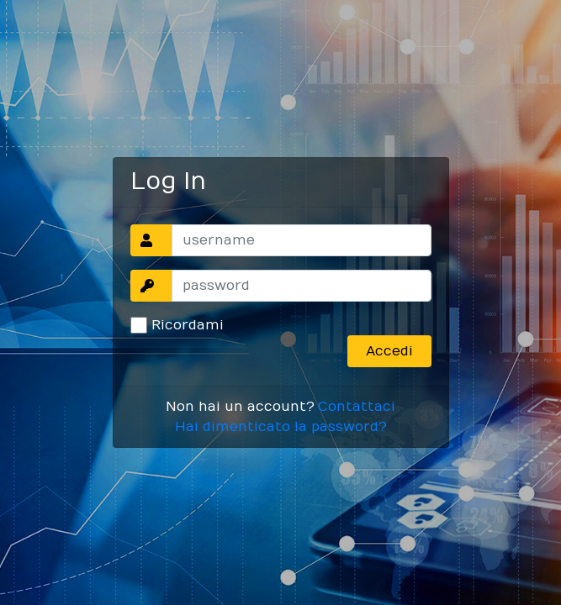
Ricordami (187, 325)
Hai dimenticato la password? (281, 426)
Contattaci (356, 406)
